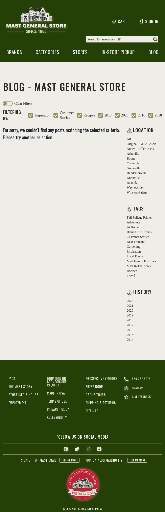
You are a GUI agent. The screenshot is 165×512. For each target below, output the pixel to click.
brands (14, 53)
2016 (141, 116)
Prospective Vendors (102, 379)
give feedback (138, 398)
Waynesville (135, 188)
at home (133, 227)
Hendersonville (137, 173)
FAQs (11, 379)
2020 (124, 116)
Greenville (134, 168)
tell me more (69, 460)
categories (48, 53)
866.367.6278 (137, 379)
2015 (130, 335)
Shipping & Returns (101, 403)
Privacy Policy (58, 409)
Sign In (149, 21)
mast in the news (139, 266)
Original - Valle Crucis (141, 144)
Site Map (92, 411)
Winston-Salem (137, 193)
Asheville (133, 154)
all (129, 139)
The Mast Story (20, 387)
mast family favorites (141, 261)
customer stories (67, 115)
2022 (130, 301)
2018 (158, 116)
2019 (130, 315)
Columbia (133, 163)
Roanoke (132, 183)
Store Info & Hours (23, 395)
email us (134, 389)
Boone (131, 159)
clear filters (23, 104)
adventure (134, 222)
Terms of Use (57, 401)
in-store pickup (118, 53)
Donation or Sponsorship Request (57, 382)
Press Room (94, 387)
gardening (134, 247)
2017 (108, 116)
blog (153, 53)
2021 (130, 306)
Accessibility (57, 417)
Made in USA (56, 393)
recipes (89, 116)
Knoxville (133, 178)
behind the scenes (139, 232)
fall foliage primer (139, 218)
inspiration (42, 116)
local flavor (135, 256)
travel (131, 276)
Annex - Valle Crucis (140, 149)
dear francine (136, 242)
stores (80, 53)
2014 (130, 340)
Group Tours (96, 395)
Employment (17, 403)
